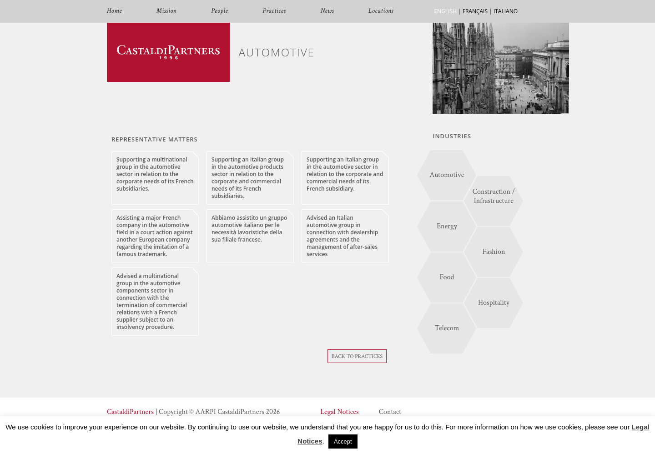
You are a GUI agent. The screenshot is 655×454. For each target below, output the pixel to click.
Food (447, 277)
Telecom (447, 328)
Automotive (447, 175)
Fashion (493, 252)
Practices (274, 11)
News (327, 11)
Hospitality (493, 303)
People (219, 11)
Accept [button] (343, 441)
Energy (447, 226)
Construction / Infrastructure (494, 196)
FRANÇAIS (475, 11)
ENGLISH (445, 11)
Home (114, 11)
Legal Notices (339, 412)
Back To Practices (357, 356)
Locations (380, 11)
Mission (166, 11)
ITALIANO (506, 11)
